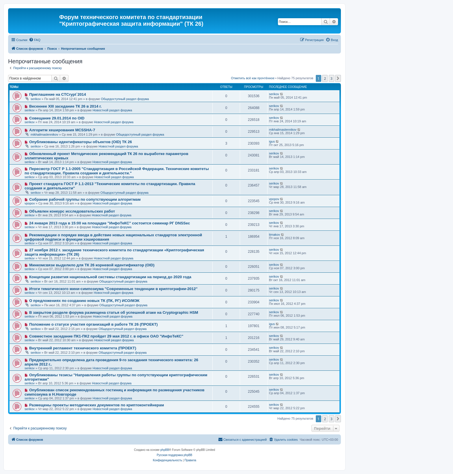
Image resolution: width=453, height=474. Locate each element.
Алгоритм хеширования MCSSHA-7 (62, 130)
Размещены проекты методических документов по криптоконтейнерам (96, 405)
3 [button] (332, 78)
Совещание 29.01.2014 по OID (56, 118)
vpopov (30, 203)
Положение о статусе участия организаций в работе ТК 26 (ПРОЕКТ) (93, 324)
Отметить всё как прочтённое (252, 78)
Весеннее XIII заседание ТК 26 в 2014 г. (65, 106)
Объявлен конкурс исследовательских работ (72, 211)
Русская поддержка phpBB (174, 455)
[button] (338, 78)
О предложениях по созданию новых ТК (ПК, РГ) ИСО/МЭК (84, 300)
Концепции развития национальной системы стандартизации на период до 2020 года (110, 277)
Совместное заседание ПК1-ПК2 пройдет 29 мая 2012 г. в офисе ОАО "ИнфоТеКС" (106, 336)
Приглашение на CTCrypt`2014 (57, 94)
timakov (274, 234)
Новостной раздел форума (112, 110)
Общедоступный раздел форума (125, 99)
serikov (36, 99)
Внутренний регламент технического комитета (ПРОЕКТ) (82, 348)
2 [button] (325, 78)
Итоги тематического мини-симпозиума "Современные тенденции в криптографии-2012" (113, 289)
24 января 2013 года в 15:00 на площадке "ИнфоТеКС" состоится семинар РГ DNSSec (109, 223)
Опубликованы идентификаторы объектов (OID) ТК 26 (80, 142)
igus (272, 141)
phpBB (164, 449)
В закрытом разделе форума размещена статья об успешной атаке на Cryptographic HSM (113, 312)
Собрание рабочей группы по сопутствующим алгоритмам (85, 199)
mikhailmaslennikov (44, 134)
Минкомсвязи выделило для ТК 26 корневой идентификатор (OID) (92, 265)
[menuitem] (34, 39)
